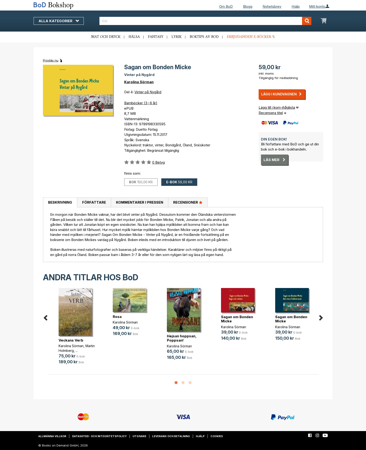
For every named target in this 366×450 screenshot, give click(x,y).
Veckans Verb (71, 340)
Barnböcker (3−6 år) (140, 103)
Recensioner (187, 202)
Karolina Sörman (139, 82)
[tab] (60, 203)
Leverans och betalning (171, 436)
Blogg (247, 6)
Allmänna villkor (52, 436)
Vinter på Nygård (147, 92)
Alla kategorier (59, 21)
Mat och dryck (105, 37)
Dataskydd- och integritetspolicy (99, 436)
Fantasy (155, 37)
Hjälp (296, 6)
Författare (94, 202)
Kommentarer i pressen (139, 202)
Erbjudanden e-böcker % (251, 37)
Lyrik (177, 37)
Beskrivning (60, 202)
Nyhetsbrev (272, 6)
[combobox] (205, 21)
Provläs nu (50, 60)
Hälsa (134, 37)
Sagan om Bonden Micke (237, 319)
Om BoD (226, 6)
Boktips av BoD (204, 37)
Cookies (217, 436)
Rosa (117, 316)
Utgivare (139, 436)
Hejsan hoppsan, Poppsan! (182, 338)
